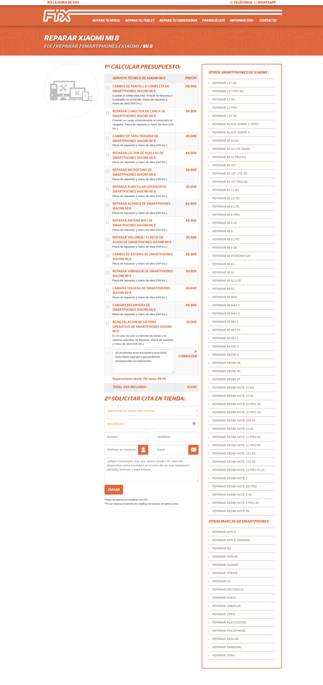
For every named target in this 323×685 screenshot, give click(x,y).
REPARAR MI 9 (222, 231)
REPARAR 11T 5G (224, 83)
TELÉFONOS (241, 2)
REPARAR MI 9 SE (224, 247)
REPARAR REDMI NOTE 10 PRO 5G (236, 412)
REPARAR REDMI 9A (226, 363)
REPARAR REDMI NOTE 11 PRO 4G (236, 437)
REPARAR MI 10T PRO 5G (230, 181)
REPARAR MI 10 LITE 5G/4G (231, 148)
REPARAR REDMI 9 (225, 354)
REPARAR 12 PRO (224, 107)
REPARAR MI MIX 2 (225, 321)
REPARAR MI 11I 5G (226, 198)
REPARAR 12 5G (223, 99)
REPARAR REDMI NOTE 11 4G (233, 428)
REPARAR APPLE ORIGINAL (231, 540)
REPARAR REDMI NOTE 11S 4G (234, 453)
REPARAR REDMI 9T (226, 379)
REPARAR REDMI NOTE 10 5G (233, 395)
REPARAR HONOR (225, 556)
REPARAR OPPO (223, 614)
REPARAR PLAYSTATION (229, 622)
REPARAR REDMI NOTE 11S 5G (234, 461)
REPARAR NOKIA (224, 597)
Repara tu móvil (106, 20)
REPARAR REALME (225, 639)
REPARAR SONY (223, 655)
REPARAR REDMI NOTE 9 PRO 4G (235, 502)
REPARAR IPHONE (225, 573)
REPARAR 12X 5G (224, 116)
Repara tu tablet (139, 20)
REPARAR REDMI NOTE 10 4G (233, 387)
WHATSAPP (265, 2)
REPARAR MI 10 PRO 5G (229, 157)
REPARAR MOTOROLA (227, 589)
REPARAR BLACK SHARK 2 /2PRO (235, 124)
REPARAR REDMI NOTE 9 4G (232, 494)
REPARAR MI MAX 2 (226, 305)
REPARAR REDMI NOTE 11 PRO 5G (236, 445)
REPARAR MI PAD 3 (225, 346)
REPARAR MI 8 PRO (226, 214)
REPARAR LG (221, 581)
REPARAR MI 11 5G (225, 190)
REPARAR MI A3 (223, 288)
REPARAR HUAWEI (225, 564)
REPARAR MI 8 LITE (225, 206)
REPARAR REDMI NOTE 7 (229, 478)
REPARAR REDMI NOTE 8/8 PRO (234, 486)
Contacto (268, 20)
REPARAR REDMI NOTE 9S (230, 511)
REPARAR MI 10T (224, 165)
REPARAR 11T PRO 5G (227, 91)
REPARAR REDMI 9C (226, 371)
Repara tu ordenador (178, 20)
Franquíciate (213, 20)
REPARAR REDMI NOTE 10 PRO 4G (236, 404)
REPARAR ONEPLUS (226, 606)
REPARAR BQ (221, 548)
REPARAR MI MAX (224, 297)
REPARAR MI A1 (223, 264)
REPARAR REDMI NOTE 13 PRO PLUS (238, 470)
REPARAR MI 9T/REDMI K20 (231, 255)
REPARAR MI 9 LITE (225, 239)
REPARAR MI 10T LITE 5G (229, 173)
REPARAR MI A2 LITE (226, 280)
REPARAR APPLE (224, 532)
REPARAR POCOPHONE (229, 630)
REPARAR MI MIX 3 (225, 338)
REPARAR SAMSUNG (226, 647)
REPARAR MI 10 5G (225, 140)
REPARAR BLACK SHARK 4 (230, 132)
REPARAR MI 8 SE (224, 223)
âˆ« (151, 411)
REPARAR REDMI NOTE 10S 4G (234, 420)
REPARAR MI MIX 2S (226, 330)
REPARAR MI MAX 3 (226, 313)
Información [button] (242, 20)
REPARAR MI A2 (223, 272)
